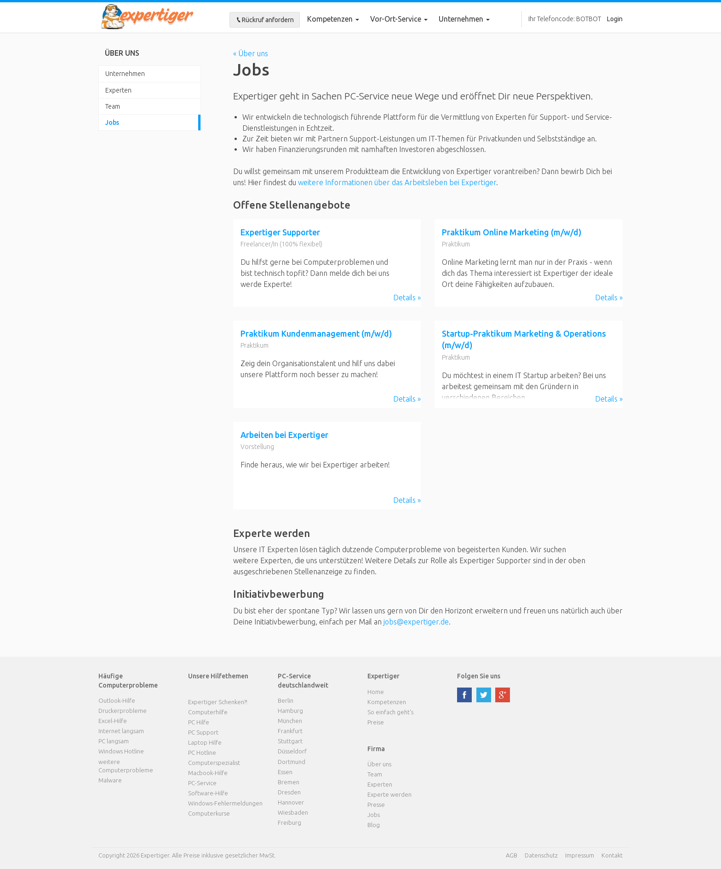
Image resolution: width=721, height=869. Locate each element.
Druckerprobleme (122, 710)
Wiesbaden (293, 812)
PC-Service (202, 783)
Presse (376, 804)
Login (615, 19)
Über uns (379, 764)
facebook (464, 695)
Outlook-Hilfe (116, 700)
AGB (511, 855)
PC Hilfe (198, 722)
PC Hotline (202, 752)
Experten (118, 90)
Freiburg (289, 822)
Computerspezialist (214, 762)
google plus (502, 695)
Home (375, 691)
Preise (375, 722)
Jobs (112, 122)
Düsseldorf (292, 751)
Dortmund (291, 761)
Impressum (579, 855)
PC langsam (113, 741)
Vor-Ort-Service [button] (399, 19)
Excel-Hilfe (112, 720)
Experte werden (389, 794)
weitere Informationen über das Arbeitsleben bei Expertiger (397, 182)
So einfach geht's (390, 712)
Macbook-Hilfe (208, 773)
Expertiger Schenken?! (217, 702)
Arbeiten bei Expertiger (284, 434)
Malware (110, 780)
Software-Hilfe (208, 793)
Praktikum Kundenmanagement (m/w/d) (316, 333)
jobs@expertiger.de (416, 622)
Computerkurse (209, 813)
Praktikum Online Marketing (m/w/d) (512, 232)
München (290, 720)
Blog (373, 825)
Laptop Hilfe (205, 742)
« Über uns (250, 53)
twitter (483, 695)
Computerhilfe (208, 712)
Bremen (288, 782)
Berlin (285, 700)
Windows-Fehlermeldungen (225, 803)
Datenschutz (541, 855)
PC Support (203, 732)
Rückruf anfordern (264, 19)
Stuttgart (290, 741)
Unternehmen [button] (464, 19)
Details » (407, 297)
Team (112, 106)
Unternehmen (125, 73)
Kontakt (612, 855)
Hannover (291, 802)
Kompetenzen (333, 19)
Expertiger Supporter (280, 232)
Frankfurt (290, 731)
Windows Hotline (121, 751)
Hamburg (290, 710)
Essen (285, 772)
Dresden (289, 792)
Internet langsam (121, 731)
